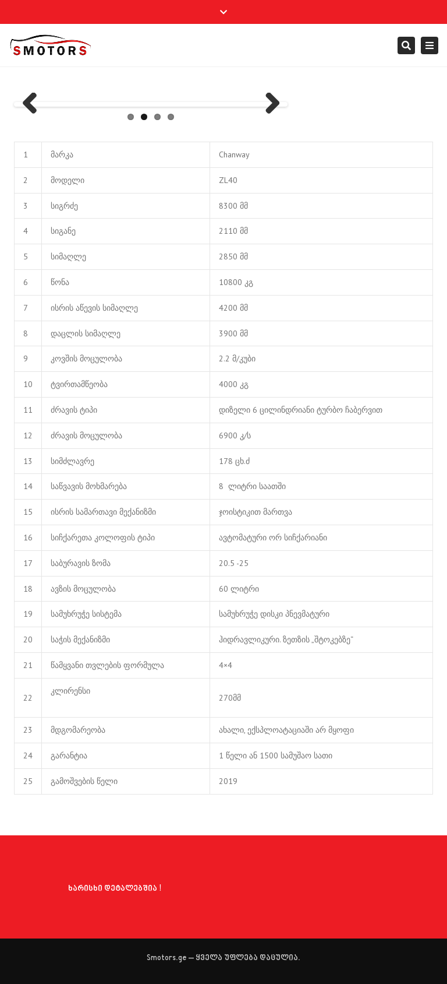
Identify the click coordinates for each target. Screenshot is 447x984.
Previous (33, 104)
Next (267, 104)
